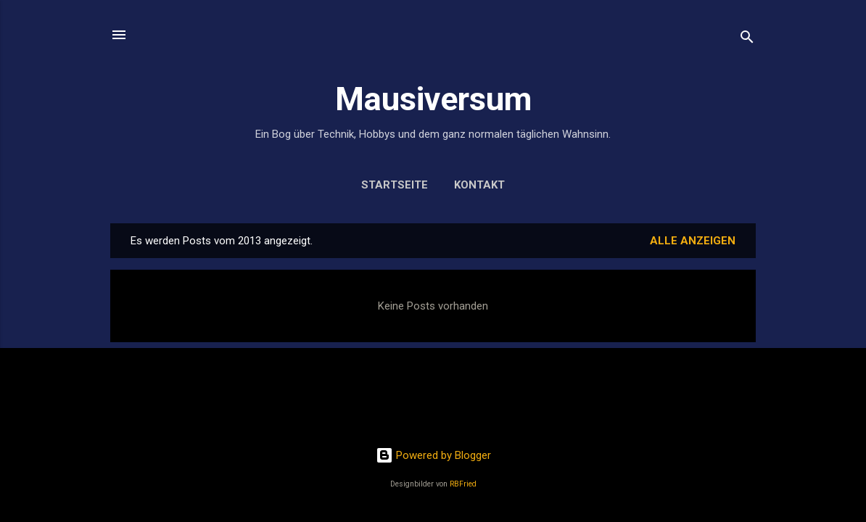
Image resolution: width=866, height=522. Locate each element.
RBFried (463, 484)
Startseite (394, 184)
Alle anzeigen (692, 240)
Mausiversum (433, 99)
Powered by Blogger (433, 455)
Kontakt (479, 184)
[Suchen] (747, 39)
